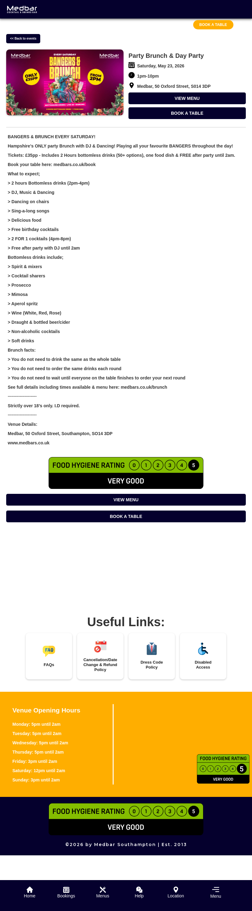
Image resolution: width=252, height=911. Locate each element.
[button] (212, 892)
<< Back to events (23, 38)
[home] (22, 9)
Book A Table (213, 25)
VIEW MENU (187, 98)
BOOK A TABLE (187, 113)
